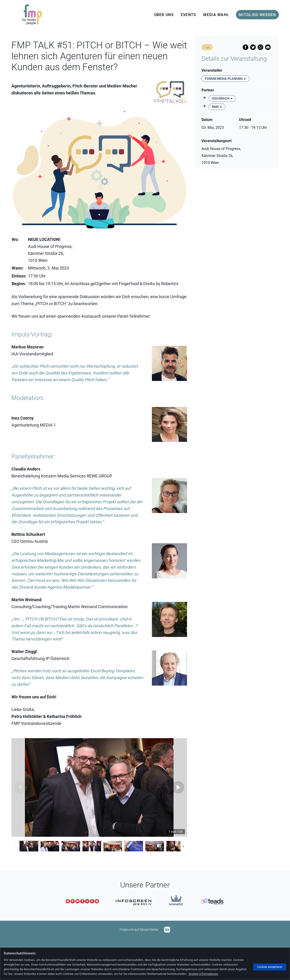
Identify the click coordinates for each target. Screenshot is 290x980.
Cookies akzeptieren (269, 967)
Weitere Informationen (203, 974)
